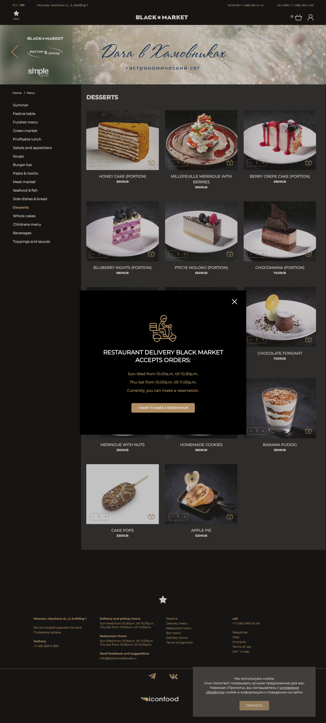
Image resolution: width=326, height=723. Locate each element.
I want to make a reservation (163, 408)
